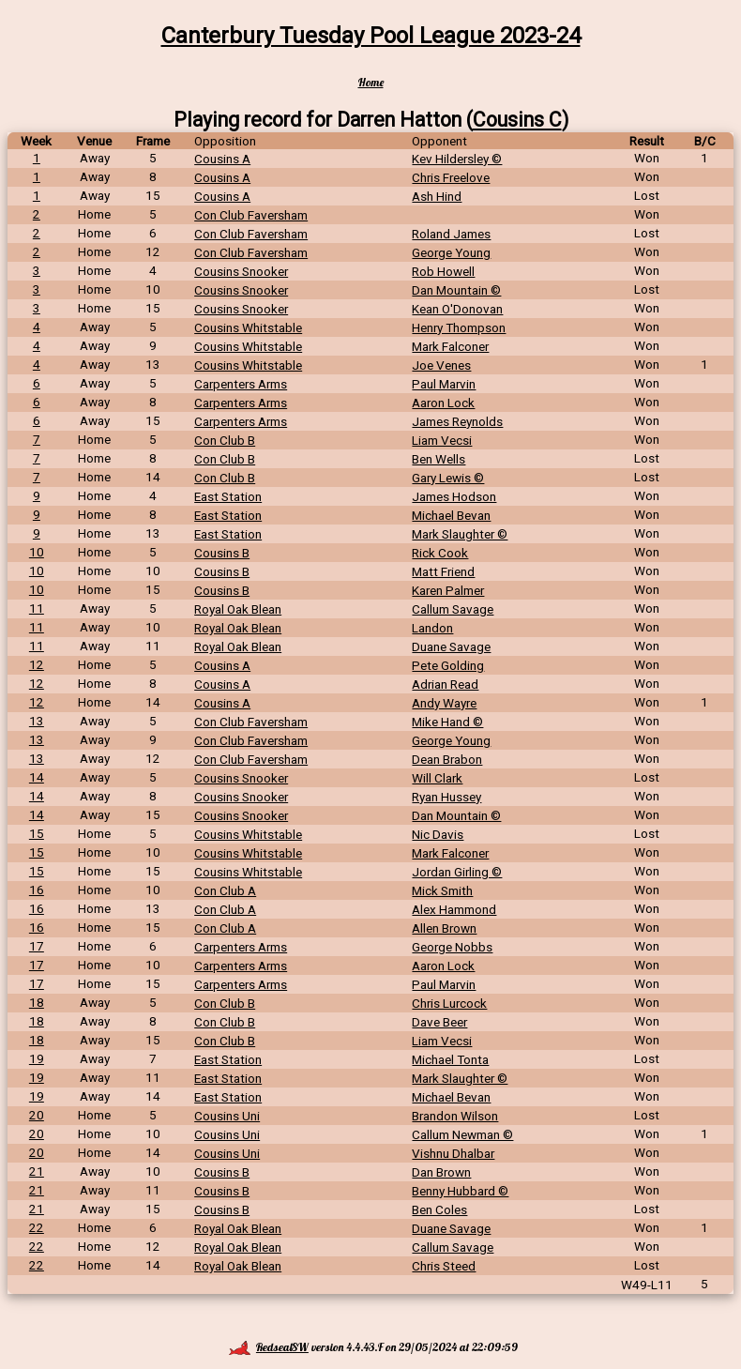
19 (36, 1058)
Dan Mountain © (456, 289)
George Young (451, 252)
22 (36, 1227)
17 (36, 945)
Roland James (451, 233)
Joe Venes (441, 365)
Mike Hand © (447, 721)
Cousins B (222, 552)
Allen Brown (444, 927)
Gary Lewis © (448, 477)
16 (36, 889)
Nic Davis (437, 834)
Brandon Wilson (455, 1115)
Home (371, 82)
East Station (228, 496)
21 (36, 1171)
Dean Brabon (447, 759)
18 (36, 1002)
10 (36, 551)
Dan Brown (441, 1171)
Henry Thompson (459, 327)
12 (36, 664)
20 (36, 1114)
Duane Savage (451, 646)
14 (36, 776)
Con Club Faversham (251, 214)
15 (36, 833)
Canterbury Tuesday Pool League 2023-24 (371, 36)
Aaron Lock (443, 402)
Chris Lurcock (449, 1003)
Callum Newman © (462, 1134)
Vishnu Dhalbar (453, 1153)
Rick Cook (440, 552)
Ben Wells (438, 458)
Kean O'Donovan (457, 308)
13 (36, 720)
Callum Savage (452, 608)
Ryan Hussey (446, 796)
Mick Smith (442, 890)
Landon (432, 627)
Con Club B (224, 440)
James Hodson (454, 496)
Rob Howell (443, 271)
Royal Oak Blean (237, 608)
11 (36, 608)
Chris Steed (444, 1265)
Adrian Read (445, 684)
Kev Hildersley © (457, 158)
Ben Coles (439, 1209)
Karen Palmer (448, 590)
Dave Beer (439, 1021)
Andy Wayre (444, 702)
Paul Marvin (444, 383)
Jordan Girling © (457, 871)
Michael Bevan (451, 515)
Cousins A (222, 158)
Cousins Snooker (241, 271)
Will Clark (437, 777)
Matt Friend (443, 571)
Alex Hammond (454, 909)
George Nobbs (452, 946)
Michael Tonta (450, 1059)
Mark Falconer (450, 346)
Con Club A (225, 890)
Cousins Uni (227, 1115)
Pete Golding (448, 665)
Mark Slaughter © (459, 533)
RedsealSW (269, 1347)
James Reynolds (457, 421)
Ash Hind (436, 196)
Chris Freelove (451, 177)
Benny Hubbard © (460, 1190)
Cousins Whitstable (248, 327)
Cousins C (517, 119)
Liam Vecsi (442, 440)
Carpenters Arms (240, 383)
